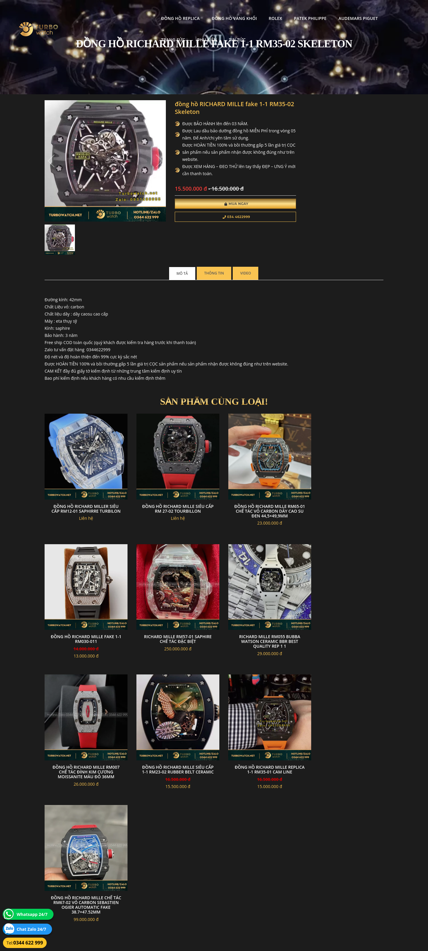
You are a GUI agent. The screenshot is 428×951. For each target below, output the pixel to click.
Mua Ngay (222, 205)
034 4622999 (222, 218)
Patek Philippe (245, 10)
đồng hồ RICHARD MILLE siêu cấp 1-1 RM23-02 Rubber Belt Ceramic (344, 621)
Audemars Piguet (292, 10)
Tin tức (400, 10)
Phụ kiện (370, 10)
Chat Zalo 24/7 (31, 929)
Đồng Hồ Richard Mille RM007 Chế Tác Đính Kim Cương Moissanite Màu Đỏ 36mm (257, 621)
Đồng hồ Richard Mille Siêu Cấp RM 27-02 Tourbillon (170, 493)
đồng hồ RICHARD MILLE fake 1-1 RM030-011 (344, 493)
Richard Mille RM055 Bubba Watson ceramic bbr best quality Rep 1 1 (170, 621)
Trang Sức (336, 10)
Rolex (210, 10)
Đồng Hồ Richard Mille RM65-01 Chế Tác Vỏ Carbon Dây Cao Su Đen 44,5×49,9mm (257, 495)
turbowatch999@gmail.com (78, 897)
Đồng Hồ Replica (115, 10)
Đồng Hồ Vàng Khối (168, 10)
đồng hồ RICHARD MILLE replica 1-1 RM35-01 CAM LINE (83, 744)
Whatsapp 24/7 (32, 914)
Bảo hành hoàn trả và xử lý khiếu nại (259, 876)
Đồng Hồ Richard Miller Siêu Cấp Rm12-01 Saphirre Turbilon (83, 493)
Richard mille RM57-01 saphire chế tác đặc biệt (83, 618)
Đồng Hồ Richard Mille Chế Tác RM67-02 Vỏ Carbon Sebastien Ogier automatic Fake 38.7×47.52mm (170, 749)
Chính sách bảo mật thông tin (184, 876)
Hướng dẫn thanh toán (179, 883)
